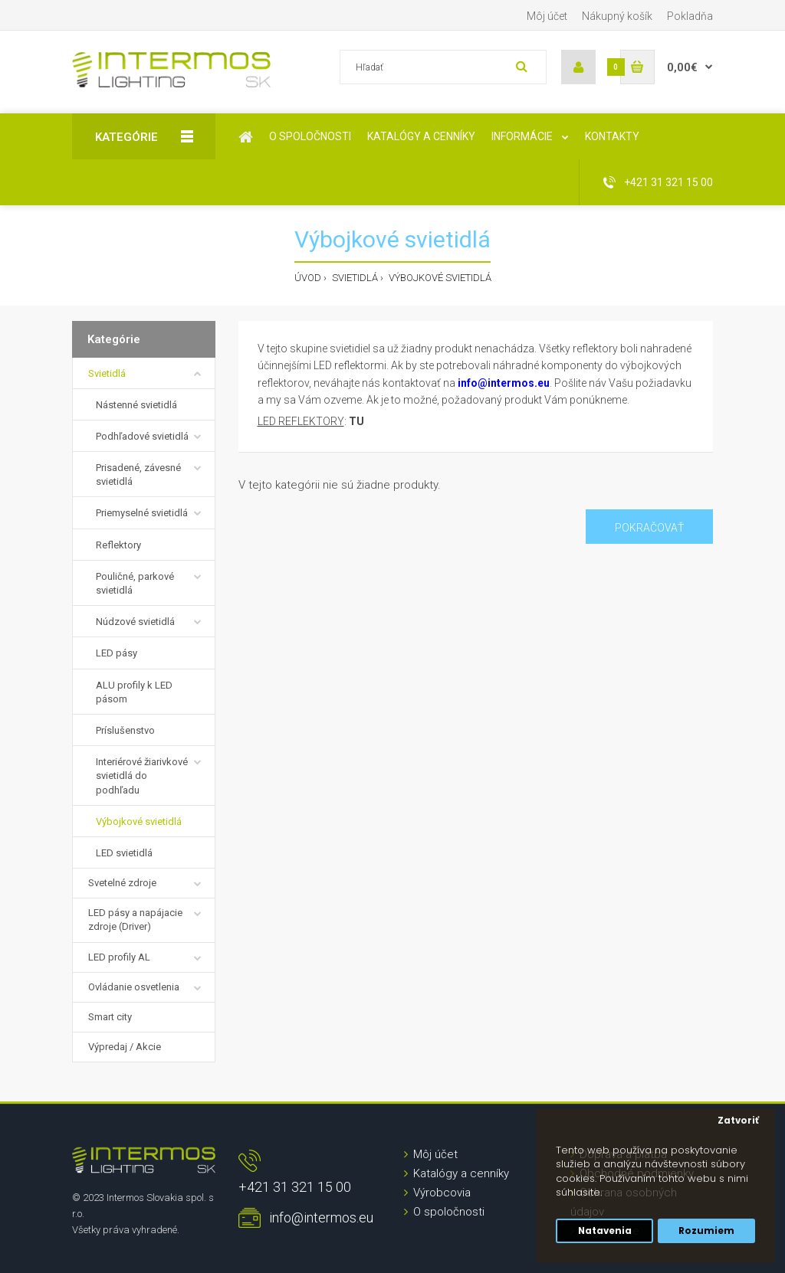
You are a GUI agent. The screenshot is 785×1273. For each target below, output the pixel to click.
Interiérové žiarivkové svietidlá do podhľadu (142, 775)
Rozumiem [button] (706, 1231)
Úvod (307, 277)
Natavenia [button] (605, 1231)
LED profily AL (119, 957)
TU (356, 421)
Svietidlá (354, 277)
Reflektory (118, 545)
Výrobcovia (442, 1192)
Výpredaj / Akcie (124, 1046)
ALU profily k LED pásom (134, 692)
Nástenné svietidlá (136, 405)
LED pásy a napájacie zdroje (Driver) (135, 919)
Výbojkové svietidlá (438, 277)
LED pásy (116, 653)
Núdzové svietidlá (135, 621)
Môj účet (547, 16)
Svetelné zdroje (122, 882)
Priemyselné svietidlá (142, 513)
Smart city (110, 1017)
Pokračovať (649, 528)
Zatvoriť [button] (738, 1120)
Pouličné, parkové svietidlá (135, 583)
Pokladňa (690, 16)
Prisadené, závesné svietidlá (138, 474)
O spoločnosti (448, 1212)
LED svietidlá (124, 853)
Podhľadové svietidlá (142, 436)
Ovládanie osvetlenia (133, 987)
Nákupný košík (617, 16)
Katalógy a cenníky (461, 1173)
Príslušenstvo (125, 730)
